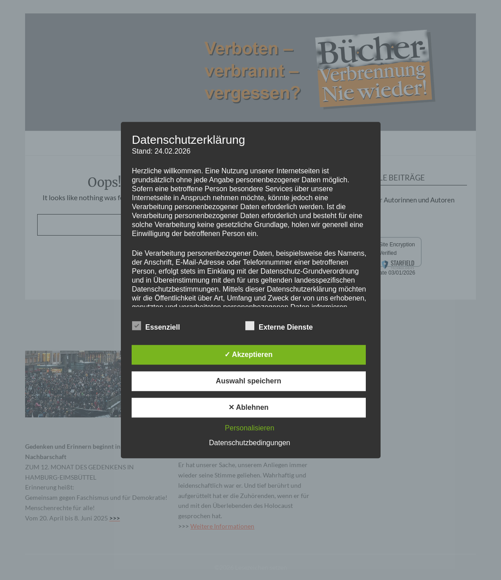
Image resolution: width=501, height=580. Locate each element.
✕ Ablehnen (248, 407)
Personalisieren (249, 428)
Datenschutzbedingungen (249, 443)
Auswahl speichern (248, 381)
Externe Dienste (279, 325)
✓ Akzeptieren (248, 354)
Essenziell (156, 325)
